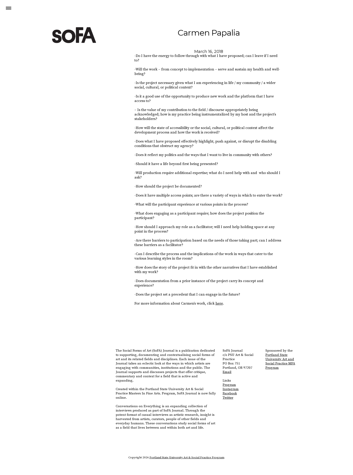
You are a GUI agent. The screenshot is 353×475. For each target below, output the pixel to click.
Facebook (230, 393)
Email (227, 372)
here (219, 303)
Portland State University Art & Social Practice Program (186, 457)
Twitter (228, 398)
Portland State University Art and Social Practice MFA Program (280, 361)
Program (229, 385)
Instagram (231, 389)
